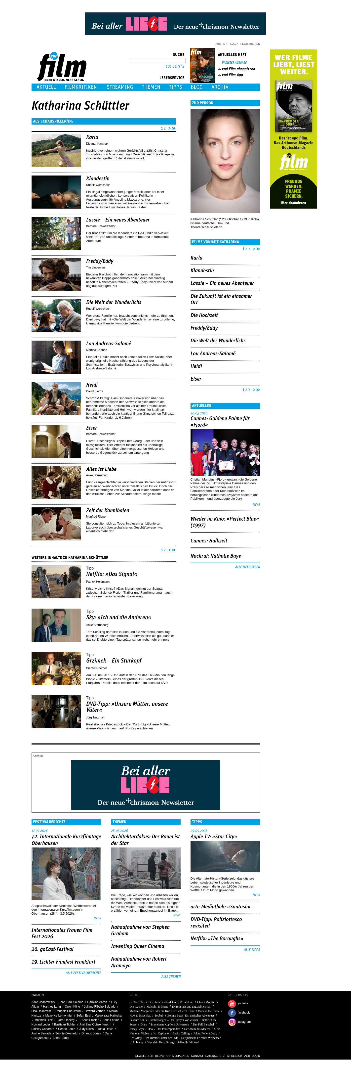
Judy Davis (86, 1029)
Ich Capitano (161, 1033)
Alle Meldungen (247, 567)
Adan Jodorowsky (43, 1002)
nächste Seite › (169, 128)
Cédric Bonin (66, 1029)
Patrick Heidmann (98, 581)
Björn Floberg (66, 1020)
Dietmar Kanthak (97, 143)
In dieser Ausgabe (234, 62)
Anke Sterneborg (97, 475)
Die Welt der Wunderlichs (113, 302)
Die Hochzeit (204, 315)
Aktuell (46, 87)
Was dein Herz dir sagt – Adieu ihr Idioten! (173, 1042)
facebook (244, 1012)
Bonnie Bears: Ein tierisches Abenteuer (190, 1015)
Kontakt (197, 1055)
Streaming (120, 87)
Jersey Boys (137, 1029)
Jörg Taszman (95, 717)
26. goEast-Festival (53, 949)
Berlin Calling (181, 1033)
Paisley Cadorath (43, 1029)
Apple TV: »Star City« (214, 837)
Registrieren (250, 43)
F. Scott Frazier (88, 1020)
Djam (143, 1024)
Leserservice (171, 78)
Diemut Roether (96, 668)
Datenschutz (215, 1055)
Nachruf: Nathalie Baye (216, 556)
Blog (197, 87)
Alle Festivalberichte (83, 973)
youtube (243, 1003)
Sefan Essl (83, 1015)
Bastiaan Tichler (64, 1024)
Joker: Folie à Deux (205, 1033)
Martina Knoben (96, 350)
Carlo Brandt (60, 1038)
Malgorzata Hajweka (108, 1015)
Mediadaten (180, 1055)
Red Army (136, 1038)
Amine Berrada (41, 1033)
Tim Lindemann (96, 267)
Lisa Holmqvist (41, 1011)
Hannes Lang (52, 1006)
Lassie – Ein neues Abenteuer (118, 220)
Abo (218, 43)
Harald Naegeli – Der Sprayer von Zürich (173, 1020)
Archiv (220, 87)
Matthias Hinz (44, 1020)
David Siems (94, 391)
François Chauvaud (68, 1011)
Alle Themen (171, 976)
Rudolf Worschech (98, 185)
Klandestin (98, 178)
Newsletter (144, 1055)
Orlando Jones (91, 1033)
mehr (256, 504)
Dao (150, 1029)
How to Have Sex (140, 1015)
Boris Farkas (111, 1020)
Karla (92, 137)
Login (234, 43)
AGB (247, 1055)
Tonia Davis (105, 1029)
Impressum (234, 1055)
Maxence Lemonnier (59, 1015)
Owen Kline (72, 1006)
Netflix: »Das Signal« (111, 574)
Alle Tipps (252, 950)
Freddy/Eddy (99, 261)
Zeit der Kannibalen (107, 510)
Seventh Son (137, 1020)
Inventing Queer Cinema (137, 946)
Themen (151, 87)
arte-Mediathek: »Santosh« (221, 907)
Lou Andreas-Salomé (108, 344)
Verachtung (186, 1002)
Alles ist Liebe (101, 469)
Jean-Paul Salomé (71, 1002)
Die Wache (136, 1006)
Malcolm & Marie (157, 1006)
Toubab (159, 1015)
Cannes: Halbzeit (209, 541)
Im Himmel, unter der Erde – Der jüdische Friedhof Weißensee (183, 1038)
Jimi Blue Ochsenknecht (95, 1024)
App (225, 43)
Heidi (92, 385)
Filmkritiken (81, 87)
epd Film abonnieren (238, 69)
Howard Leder (41, 1024)
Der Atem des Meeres (197, 1029)
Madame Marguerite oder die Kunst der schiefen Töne (162, 1011)
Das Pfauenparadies (168, 1029)
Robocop (138, 1042)
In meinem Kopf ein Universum (170, 1024)
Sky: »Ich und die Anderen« (118, 618)
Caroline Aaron (97, 1002)
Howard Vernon (95, 1011)
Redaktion (162, 1055)
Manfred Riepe (96, 516)
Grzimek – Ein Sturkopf (113, 661)
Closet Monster (206, 1002)
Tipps (175, 87)
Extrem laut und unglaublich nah (191, 1006)
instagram (244, 1021)
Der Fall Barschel (203, 1024)
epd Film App (232, 75)
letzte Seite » (174, 128)
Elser (91, 428)
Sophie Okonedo (66, 1033)
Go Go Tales (137, 1002)
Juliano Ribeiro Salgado (100, 1006)
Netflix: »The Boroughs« (217, 938)
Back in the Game (209, 1011)
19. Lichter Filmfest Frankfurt (63, 962)
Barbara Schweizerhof (101, 226)
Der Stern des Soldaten (162, 1002)
